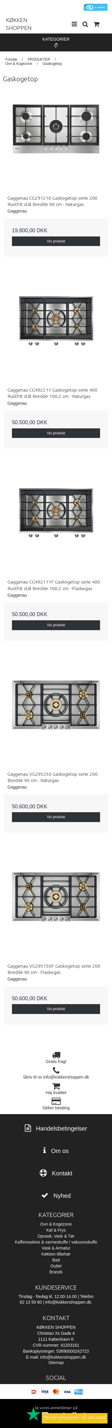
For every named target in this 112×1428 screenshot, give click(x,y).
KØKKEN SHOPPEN (19, 24)
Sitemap (56, 1362)
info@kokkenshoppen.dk (63, 1357)
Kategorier (56, 42)
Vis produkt (56, 241)
